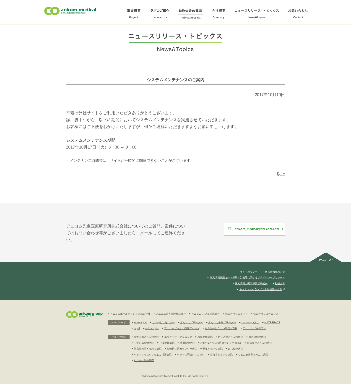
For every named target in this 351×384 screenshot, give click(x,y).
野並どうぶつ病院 (213, 348)
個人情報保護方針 (275, 271)
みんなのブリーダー (191, 322)
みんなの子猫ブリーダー (222, 322)
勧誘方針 (280, 283)
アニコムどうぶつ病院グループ (181, 328)
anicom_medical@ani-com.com (257, 229)
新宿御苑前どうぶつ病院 (147, 348)
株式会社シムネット (236, 313)
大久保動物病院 (257, 336)
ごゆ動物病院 (166, 342)
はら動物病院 (235, 348)
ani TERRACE (272, 322)
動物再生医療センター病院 (182, 348)
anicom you (140, 322)
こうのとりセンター (163, 322)
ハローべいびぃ (250, 322)
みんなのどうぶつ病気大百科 (221, 328)
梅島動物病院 (205, 336)
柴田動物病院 (187, 342)
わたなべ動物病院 (144, 360)
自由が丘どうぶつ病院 (259, 342)
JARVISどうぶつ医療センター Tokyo (221, 342)
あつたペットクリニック (178, 336)
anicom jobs (152, 328)
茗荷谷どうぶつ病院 (221, 354)
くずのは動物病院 (144, 342)
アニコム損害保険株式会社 (171, 313)
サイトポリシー (248, 271)
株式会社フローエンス (265, 313)
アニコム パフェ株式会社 (205, 313)
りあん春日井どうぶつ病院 (253, 354)
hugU (137, 328)
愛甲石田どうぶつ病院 (146, 336)
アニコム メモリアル (254, 328)
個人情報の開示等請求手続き (251, 283)
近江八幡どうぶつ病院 (230, 336)
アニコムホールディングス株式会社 (130, 313)
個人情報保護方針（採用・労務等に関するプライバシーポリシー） (247, 277)
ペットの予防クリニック (191, 354)
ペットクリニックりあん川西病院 (153, 354)
